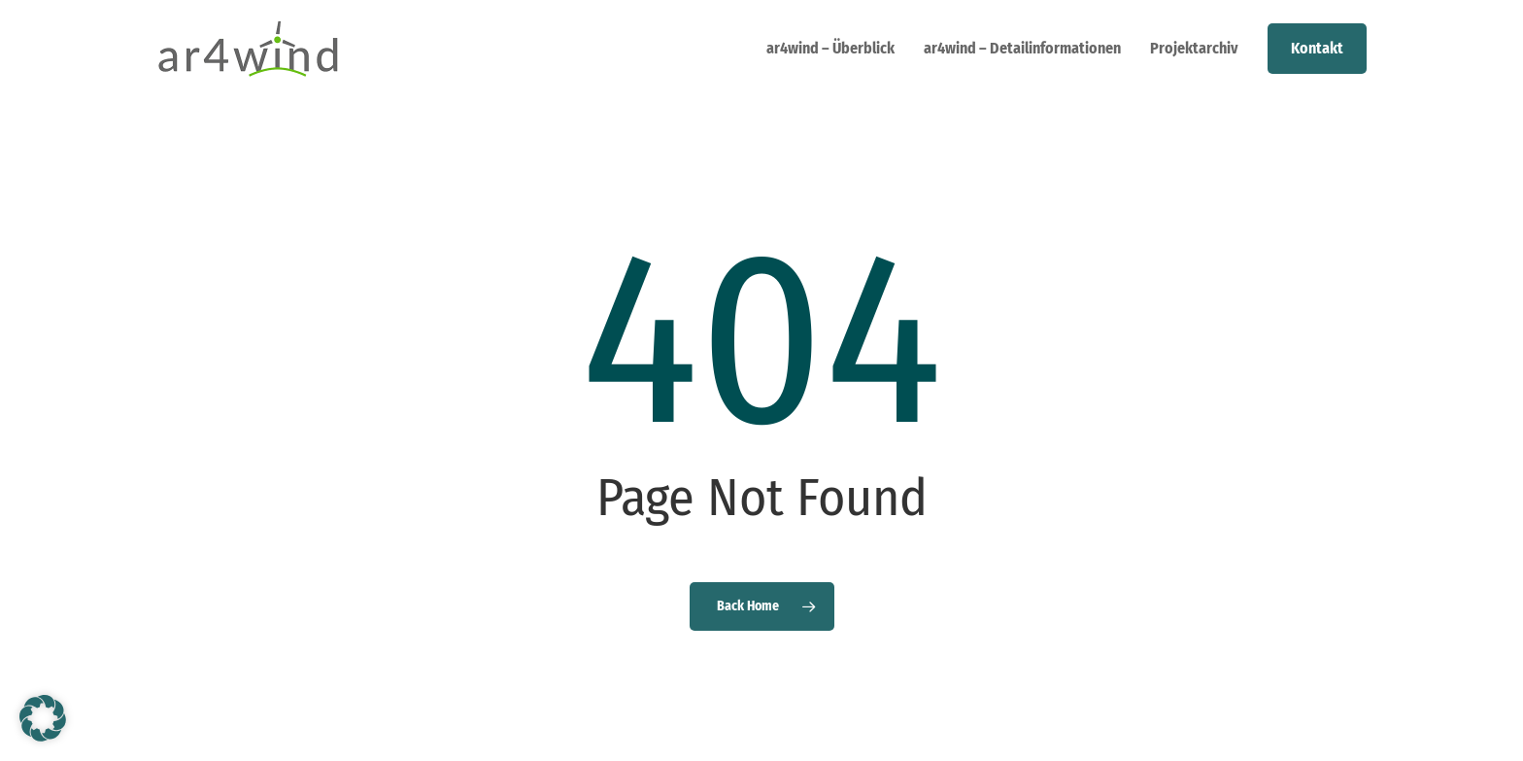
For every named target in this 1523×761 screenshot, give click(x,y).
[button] (42, 718)
